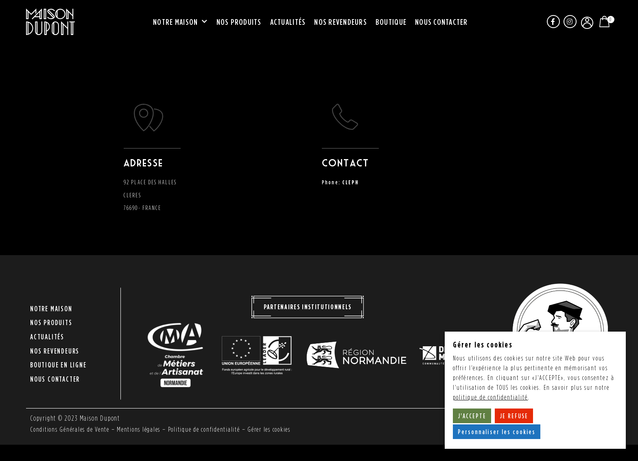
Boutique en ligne (58, 360)
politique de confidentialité (491, 397)
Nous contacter (441, 21)
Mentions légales (143, 429)
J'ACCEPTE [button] (472, 416)
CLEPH (351, 182)
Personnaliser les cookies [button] (497, 431)
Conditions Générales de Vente (71, 429)
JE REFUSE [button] (514, 416)
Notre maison (180, 22)
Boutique (391, 21)
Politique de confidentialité (211, 429)
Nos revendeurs (340, 21)
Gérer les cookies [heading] (483, 344)
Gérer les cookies (280, 429)
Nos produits (239, 21)
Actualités (288, 21)
